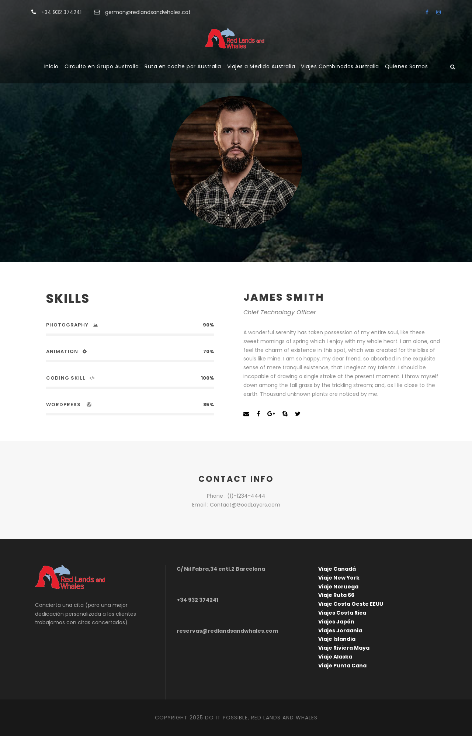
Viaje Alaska (335, 656)
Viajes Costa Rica (342, 612)
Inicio (51, 66)
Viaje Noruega (338, 586)
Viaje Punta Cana (342, 665)
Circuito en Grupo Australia (102, 66)
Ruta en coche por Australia (183, 66)
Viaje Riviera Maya (343, 648)
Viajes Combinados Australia (340, 66)
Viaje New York (339, 577)
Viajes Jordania (340, 630)
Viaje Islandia (336, 639)
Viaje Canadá (337, 569)
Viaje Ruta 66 (336, 595)
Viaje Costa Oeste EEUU (350, 604)
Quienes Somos (406, 66)
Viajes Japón (336, 621)
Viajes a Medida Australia (261, 66)
